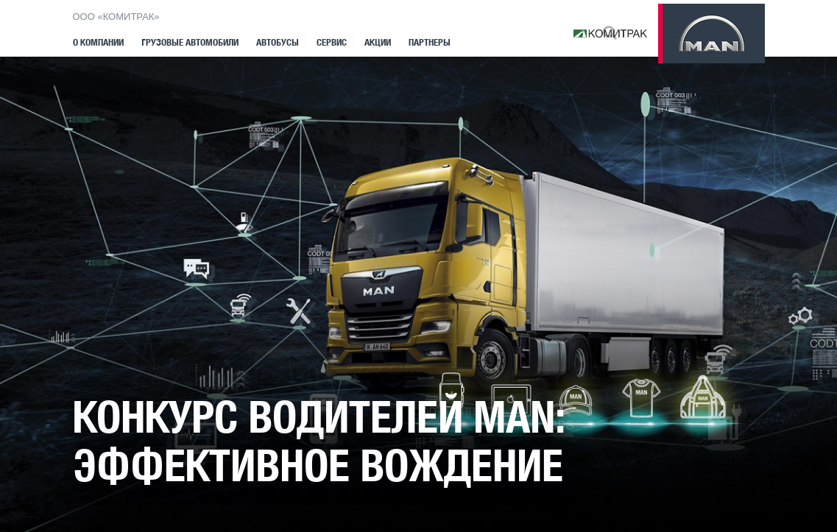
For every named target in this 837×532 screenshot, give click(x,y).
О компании (98, 43)
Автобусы (277, 43)
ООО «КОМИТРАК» (116, 16)
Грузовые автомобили (190, 43)
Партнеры (430, 43)
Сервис (332, 43)
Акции (377, 43)
